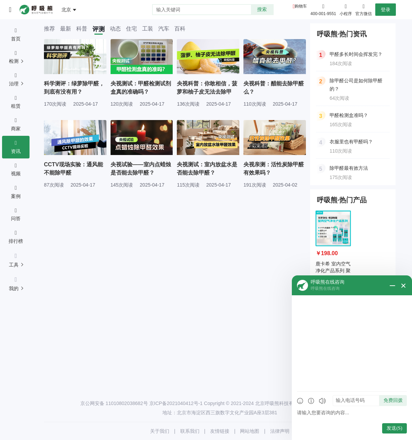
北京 (66, 9)
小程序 (346, 9)
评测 (98, 29)
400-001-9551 (323, 13)
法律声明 (279, 431)
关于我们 (159, 431)
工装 (147, 29)
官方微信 (363, 9)
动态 (115, 29)
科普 (81, 29)
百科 (179, 29)
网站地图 (249, 431)
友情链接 (219, 431)
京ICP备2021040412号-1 (176, 403)
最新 (65, 29)
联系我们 (189, 431)
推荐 (49, 29)
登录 (385, 9)
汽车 (163, 29)
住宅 (131, 29)
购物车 (301, 6)
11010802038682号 (127, 403)
